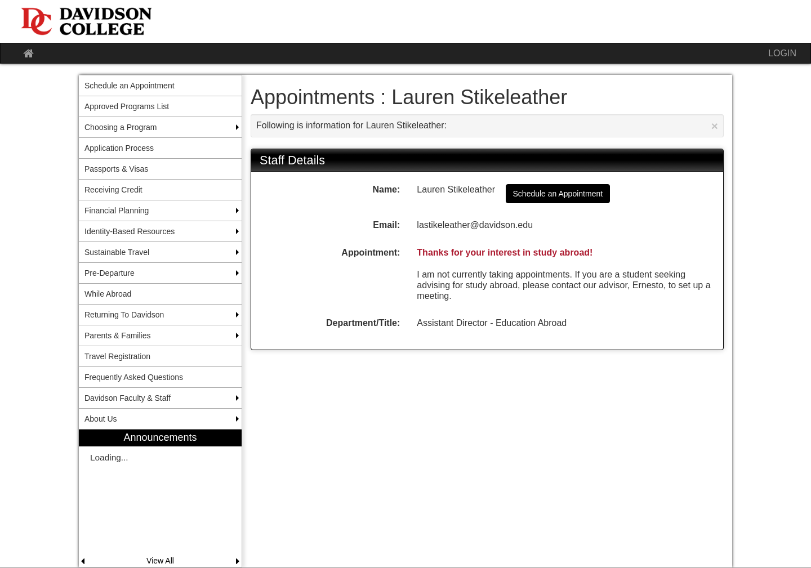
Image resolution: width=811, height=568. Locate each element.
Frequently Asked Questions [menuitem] (133, 377)
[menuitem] (160, 498)
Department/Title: (363, 323)
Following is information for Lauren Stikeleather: (487, 125)
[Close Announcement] (714, 126)
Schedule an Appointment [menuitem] (129, 85)
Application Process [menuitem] (119, 148)
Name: (386, 189)
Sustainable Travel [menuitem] (116, 252)
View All (160, 560)
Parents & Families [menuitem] (117, 335)
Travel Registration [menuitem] (117, 356)
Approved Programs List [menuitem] (126, 106)
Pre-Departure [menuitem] (109, 273)
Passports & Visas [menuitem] (116, 168)
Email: (386, 225)
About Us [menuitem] (100, 418)
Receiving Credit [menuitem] (113, 189)
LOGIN (782, 53)
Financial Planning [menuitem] (116, 210)
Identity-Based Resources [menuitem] (129, 231)
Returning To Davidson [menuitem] (124, 314)
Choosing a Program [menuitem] (120, 127)
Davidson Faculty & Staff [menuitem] (127, 397)
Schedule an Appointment (558, 193)
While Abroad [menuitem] (107, 293)
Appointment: (370, 252)
